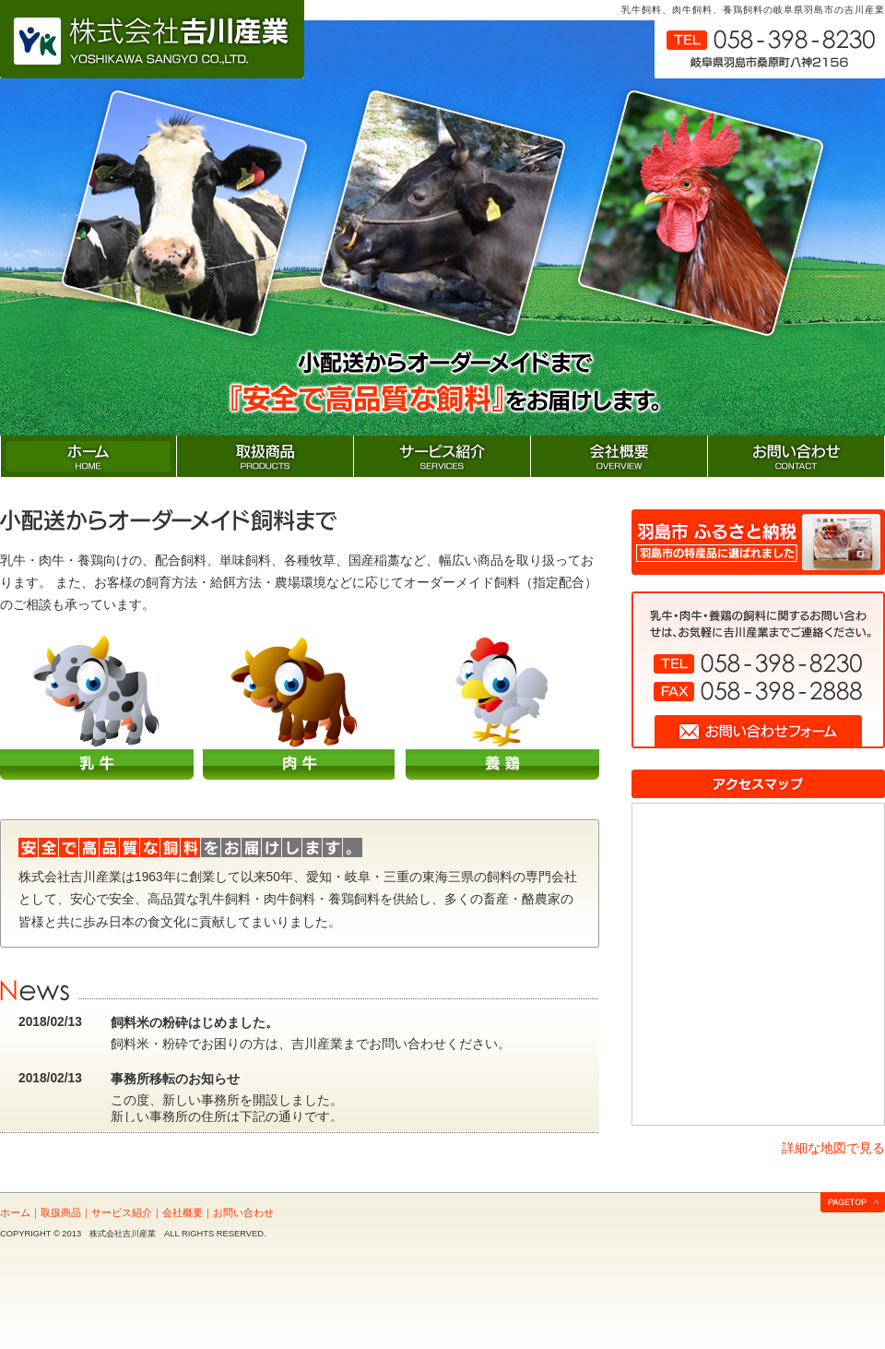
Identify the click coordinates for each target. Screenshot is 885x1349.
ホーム (15, 1212)
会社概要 (182, 1212)
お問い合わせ (243, 1212)
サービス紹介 (121, 1212)
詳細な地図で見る (833, 1148)
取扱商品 (61, 1212)
